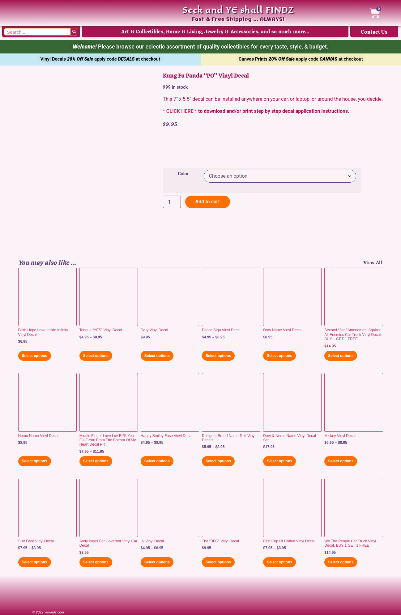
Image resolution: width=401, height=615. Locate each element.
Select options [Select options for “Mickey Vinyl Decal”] (340, 461)
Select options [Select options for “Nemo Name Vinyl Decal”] (34, 461)
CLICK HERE (180, 111)
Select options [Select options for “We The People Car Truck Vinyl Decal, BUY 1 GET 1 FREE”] (340, 562)
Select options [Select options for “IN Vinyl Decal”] (157, 562)
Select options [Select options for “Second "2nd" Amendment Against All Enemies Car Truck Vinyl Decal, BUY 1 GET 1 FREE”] (340, 356)
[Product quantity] (172, 202)
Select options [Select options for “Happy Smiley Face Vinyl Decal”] (157, 461)
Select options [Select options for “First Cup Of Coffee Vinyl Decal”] (279, 562)
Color (183, 174)
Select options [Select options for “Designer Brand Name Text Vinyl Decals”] (218, 461)
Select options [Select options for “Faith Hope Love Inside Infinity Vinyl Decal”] (34, 356)
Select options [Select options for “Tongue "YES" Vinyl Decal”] (96, 356)
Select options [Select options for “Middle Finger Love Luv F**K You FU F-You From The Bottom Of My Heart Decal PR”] (96, 461)
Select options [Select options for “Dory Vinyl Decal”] (157, 356)
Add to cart (207, 202)
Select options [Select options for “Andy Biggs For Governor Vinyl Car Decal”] (96, 562)
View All (373, 263)
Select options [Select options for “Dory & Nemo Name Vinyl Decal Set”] (279, 461)
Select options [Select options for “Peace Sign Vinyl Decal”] (218, 356)
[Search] (74, 31)
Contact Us (374, 31)
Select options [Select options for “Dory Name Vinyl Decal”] (279, 356)
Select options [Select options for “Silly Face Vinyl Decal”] (34, 562)
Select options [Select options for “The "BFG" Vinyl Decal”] (218, 562)
